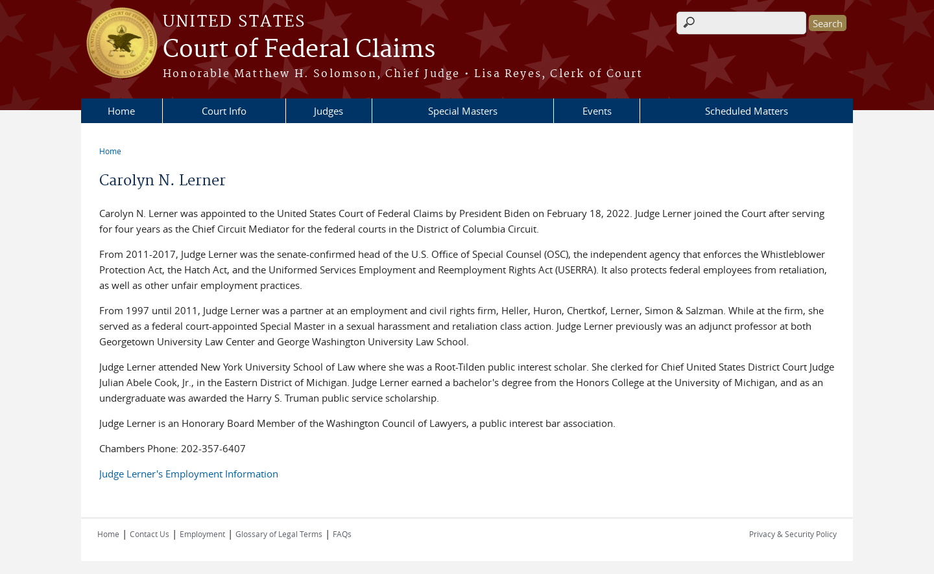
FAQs (342, 534)
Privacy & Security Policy (793, 534)
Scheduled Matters (746, 110)
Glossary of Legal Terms (278, 534)
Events (597, 110)
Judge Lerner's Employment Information (188, 473)
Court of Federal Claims (299, 50)
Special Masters (462, 110)
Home (121, 110)
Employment (202, 534)
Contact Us (149, 534)
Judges (328, 110)
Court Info (224, 110)
